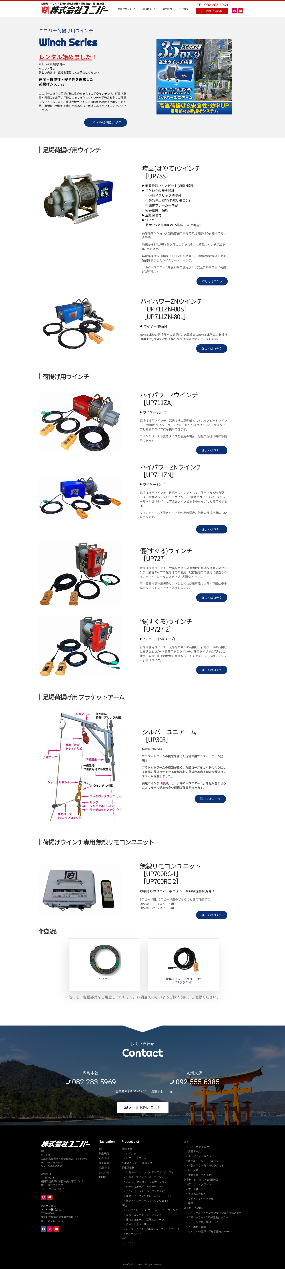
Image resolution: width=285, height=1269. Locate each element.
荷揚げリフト (126, 9)
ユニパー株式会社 (51, 1209)
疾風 (165, 783)
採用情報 (167, 8)
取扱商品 (148, 9)
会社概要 (184, 8)
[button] (146, 77)
